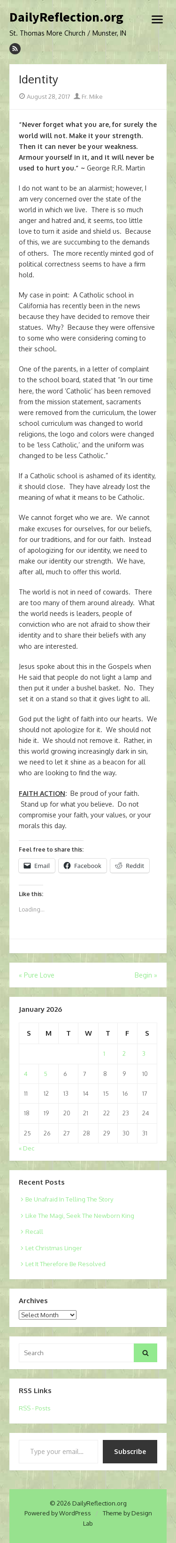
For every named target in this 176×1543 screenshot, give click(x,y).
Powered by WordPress (57, 1513)
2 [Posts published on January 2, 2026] (124, 1053)
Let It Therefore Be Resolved (65, 1264)
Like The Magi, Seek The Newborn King (79, 1215)
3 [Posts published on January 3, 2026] (143, 1053)
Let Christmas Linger (53, 1248)
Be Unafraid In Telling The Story (69, 1199)
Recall (34, 1231)
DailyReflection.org (66, 17)
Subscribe (130, 1451)
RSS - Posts (35, 1408)
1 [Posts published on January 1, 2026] (104, 1053)
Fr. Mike (88, 96)
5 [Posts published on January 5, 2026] (45, 1073)
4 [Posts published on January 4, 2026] (26, 1073)
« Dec (26, 1148)
